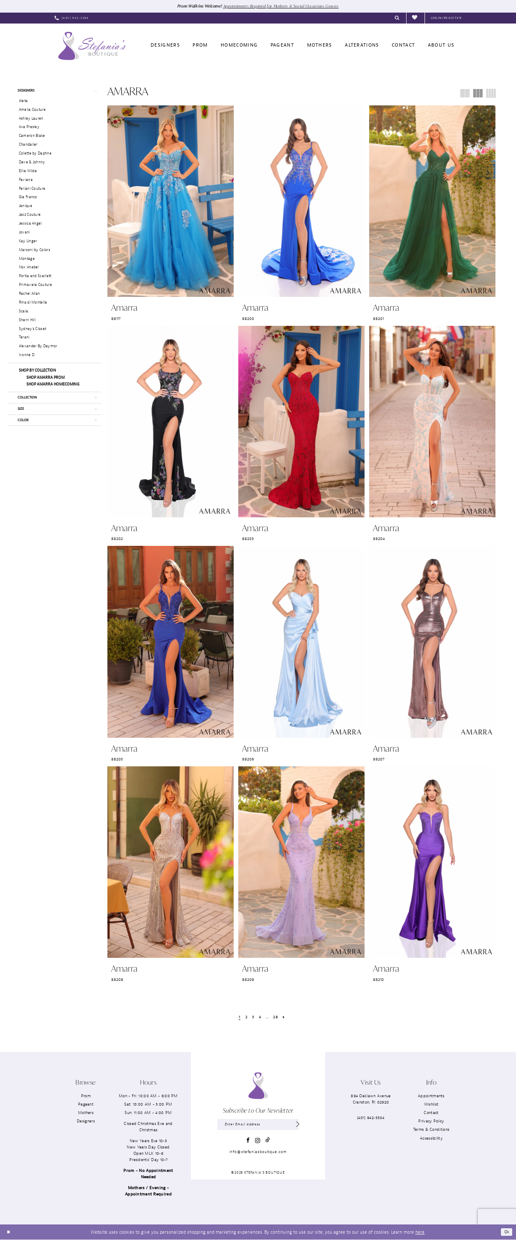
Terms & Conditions (431, 1130)
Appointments (431, 1096)
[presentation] (170, 201)
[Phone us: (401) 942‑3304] (71, 18)
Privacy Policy (431, 1121)
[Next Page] (285, 1017)
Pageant (86, 1104)
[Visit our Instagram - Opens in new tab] (257, 1142)
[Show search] (397, 18)
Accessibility (431, 1138)
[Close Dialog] (9, 1232)
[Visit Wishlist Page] (415, 18)
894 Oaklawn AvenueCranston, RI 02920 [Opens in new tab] (371, 1099)
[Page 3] (252, 1017)
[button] (446, 18)
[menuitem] (71, 18)
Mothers (86, 1113)
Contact (431, 1113)
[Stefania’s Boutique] (91, 46)
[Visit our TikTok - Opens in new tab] (268, 1141)
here (420, 1232)
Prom (86, 1096)
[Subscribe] (297, 1125)
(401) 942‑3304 (371, 1118)
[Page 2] (245, 1017)
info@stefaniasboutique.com (258, 1153)
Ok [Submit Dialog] (506, 1232)
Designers (86, 1121)
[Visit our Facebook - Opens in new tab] (248, 1142)
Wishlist (431, 1104)
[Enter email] (257, 1125)
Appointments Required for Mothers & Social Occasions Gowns (283, 6)
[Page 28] (276, 1017)
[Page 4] (260, 1017)
